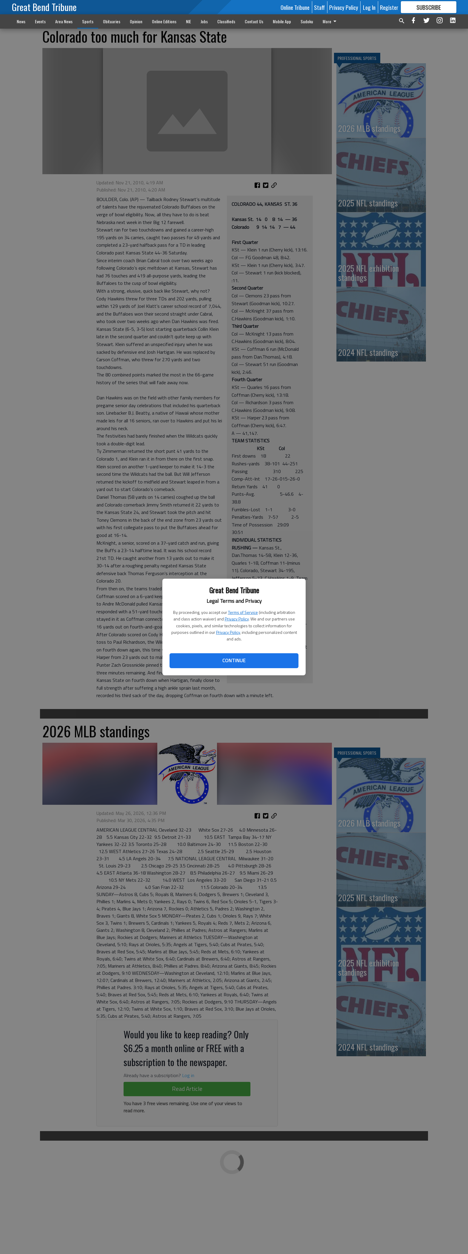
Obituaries (111, 21)
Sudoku (307, 21)
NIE (188, 21)
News (21, 21)
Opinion (136, 21)
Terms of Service (243, 612)
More (330, 21)
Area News (64, 21)
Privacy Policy (237, 619)
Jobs (204, 21)
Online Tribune (295, 7)
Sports (87, 21)
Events (40, 21)
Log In (369, 7)
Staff (319, 7)
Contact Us (254, 21)
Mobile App (282, 21)
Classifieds (226, 21)
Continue (233, 660)
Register (389, 7)
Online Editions (164, 21)
